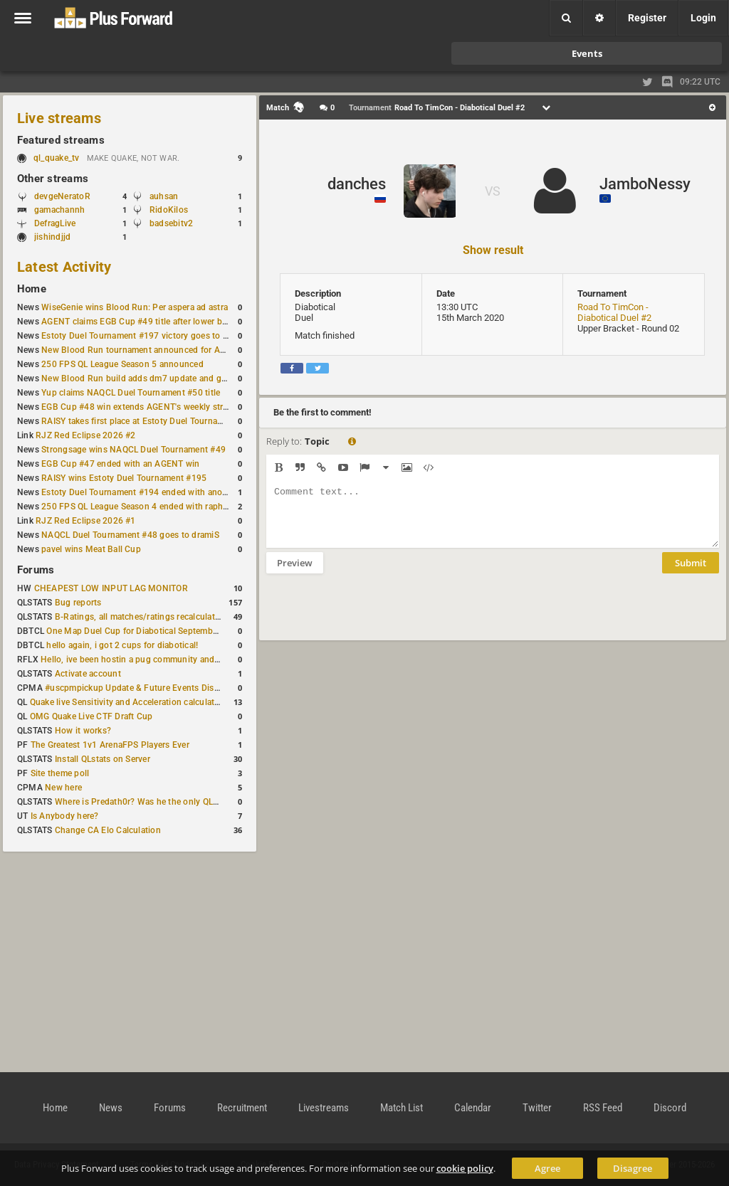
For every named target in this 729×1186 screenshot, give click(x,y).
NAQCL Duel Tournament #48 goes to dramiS (130, 535)
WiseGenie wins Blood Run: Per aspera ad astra (134, 307)
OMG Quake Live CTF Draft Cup (91, 716)
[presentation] (374, 616)
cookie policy (464, 1168)
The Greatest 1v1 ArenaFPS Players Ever (110, 745)
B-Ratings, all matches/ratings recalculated (139, 617)
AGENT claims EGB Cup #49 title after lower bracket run (151, 322)
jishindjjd (52, 237)
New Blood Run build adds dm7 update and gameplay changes (165, 378)
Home (31, 288)
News (110, 1107)
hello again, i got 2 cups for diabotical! (122, 645)
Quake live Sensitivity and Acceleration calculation (128, 702)
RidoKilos (169, 210)
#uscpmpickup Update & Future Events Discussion (145, 688)
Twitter (537, 1107)
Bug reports (78, 603)
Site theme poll (60, 773)
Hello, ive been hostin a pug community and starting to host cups (170, 660)
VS (492, 191)
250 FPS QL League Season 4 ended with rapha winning (151, 507)
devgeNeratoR (62, 196)
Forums (35, 569)
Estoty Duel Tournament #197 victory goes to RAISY (144, 336)
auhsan (164, 196)
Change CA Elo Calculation (108, 830)
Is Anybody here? (65, 816)
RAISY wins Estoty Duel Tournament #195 (123, 478)
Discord (670, 1107)
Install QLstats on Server (102, 759)
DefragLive (54, 223)
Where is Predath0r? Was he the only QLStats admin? (159, 802)
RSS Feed (602, 1107)
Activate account (88, 674)
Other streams (52, 178)
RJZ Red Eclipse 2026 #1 (86, 521)
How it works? (83, 731)
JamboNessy (645, 184)
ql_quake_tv (56, 158)
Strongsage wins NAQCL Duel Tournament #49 (133, 450)
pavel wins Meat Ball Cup (91, 549)
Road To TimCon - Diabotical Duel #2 (614, 312)
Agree (547, 1168)
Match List (401, 1107)
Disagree (632, 1168)
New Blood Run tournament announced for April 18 (143, 350)
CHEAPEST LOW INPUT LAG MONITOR (111, 588)
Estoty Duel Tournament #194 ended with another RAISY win (160, 492)
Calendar (472, 1107)
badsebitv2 (171, 223)
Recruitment (242, 1107)
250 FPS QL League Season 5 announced (122, 364)
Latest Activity (64, 266)
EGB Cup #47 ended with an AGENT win (120, 464)
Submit (690, 573)
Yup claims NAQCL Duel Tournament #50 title (130, 393)
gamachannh (59, 210)
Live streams (59, 118)
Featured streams (61, 140)
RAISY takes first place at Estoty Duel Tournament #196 (150, 421)
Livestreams (323, 1107)
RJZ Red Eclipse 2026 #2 (86, 435)
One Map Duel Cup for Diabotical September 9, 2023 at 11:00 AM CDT (184, 631)
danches (356, 184)
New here (63, 788)
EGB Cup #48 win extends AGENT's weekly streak (138, 407)
